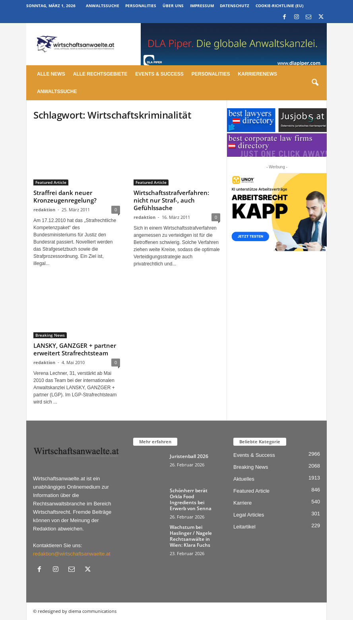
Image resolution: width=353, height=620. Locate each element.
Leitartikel (244, 527)
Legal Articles (248, 515)
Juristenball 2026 (189, 456)
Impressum (202, 5)
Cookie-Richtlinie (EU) (279, 5)
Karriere (242, 503)
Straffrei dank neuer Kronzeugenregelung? (65, 196)
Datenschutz (234, 5)
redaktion (44, 210)
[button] (315, 83)
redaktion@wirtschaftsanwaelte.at (72, 554)
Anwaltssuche (102, 5)
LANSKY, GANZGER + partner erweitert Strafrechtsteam (74, 349)
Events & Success (159, 74)
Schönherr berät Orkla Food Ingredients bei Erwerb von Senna (190, 499)
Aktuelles (243, 479)
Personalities (140, 5)
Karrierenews (257, 74)
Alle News (51, 74)
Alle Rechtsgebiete (100, 74)
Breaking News (50, 335)
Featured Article (50, 182)
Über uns (173, 5)
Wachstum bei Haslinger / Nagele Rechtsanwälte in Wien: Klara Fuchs (191, 536)
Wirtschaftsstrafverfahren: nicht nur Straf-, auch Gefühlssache (171, 200)
